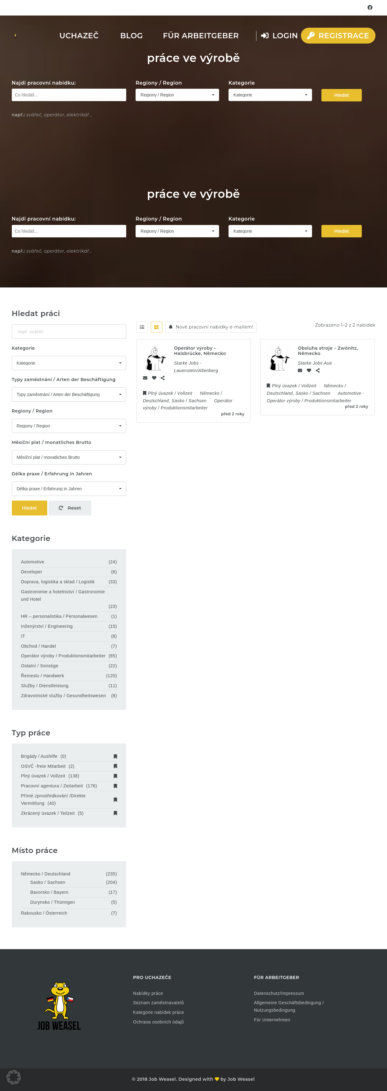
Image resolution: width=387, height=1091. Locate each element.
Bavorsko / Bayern (49, 892)
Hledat (341, 95)
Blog (131, 35)
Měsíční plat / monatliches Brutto (51, 442)
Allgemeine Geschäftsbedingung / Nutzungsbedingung (289, 1006)
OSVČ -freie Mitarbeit (69, 766)
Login (279, 35)
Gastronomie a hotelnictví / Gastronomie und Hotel (63, 595)
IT (23, 636)
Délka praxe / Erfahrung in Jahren (52, 474)
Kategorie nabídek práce (158, 1012)
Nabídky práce (148, 993)
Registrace (338, 35)
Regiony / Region (159, 83)
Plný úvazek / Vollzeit (69, 775)
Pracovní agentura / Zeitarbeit (69, 785)
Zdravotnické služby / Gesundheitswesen (63, 695)
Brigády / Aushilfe (69, 756)
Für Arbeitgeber (201, 35)
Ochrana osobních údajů (158, 1021)
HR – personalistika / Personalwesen (59, 616)
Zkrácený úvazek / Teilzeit (69, 813)
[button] (13, 1077)
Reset (70, 508)
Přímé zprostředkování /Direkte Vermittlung (69, 799)
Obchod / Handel (38, 646)
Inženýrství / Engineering (47, 626)
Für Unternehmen (272, 1019)
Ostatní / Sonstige (39, 665)
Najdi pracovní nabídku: (44, 83)
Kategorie (241, 83)
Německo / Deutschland (46, 873)
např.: (18, 115)
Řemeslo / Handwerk (42, 675)
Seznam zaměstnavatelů (158, 1002)
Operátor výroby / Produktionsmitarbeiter (63, 655)
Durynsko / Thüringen (52, 902)
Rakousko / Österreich (44, 913)
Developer (31, 571)
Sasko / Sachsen (48, 882)
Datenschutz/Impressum (279, 993)
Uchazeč (79, 35)
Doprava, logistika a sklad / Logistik (58, 581)
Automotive (32, 561)
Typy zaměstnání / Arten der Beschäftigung (64, 379)
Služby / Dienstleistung (45, 685)
